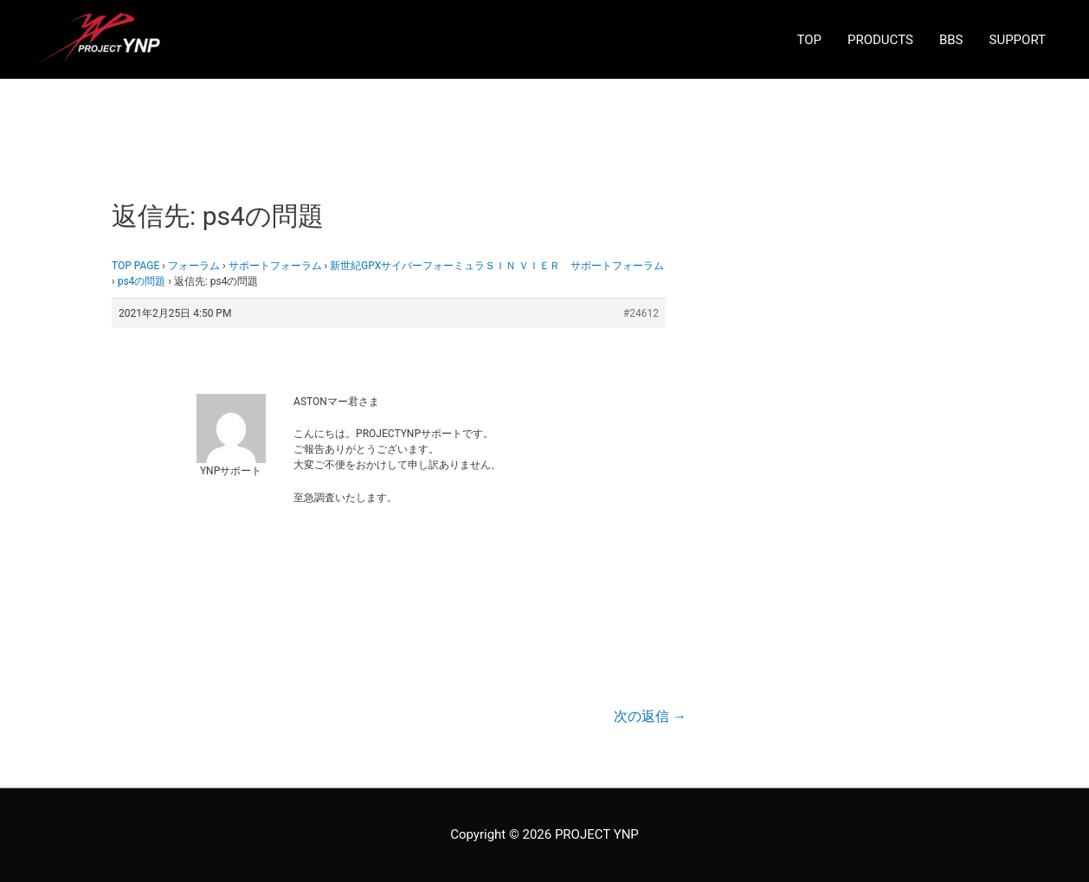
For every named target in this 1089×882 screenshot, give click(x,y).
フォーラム (194, 266)
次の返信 (650, 716)
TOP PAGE (135, 266)
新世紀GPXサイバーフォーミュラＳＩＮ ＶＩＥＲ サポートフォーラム (497, 266)
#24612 (641, 313)
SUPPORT (1018, 40)
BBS (951, 40)
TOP (809, 40)
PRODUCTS (880, 40)
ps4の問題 (142, 281)
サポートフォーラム (275, 266)
